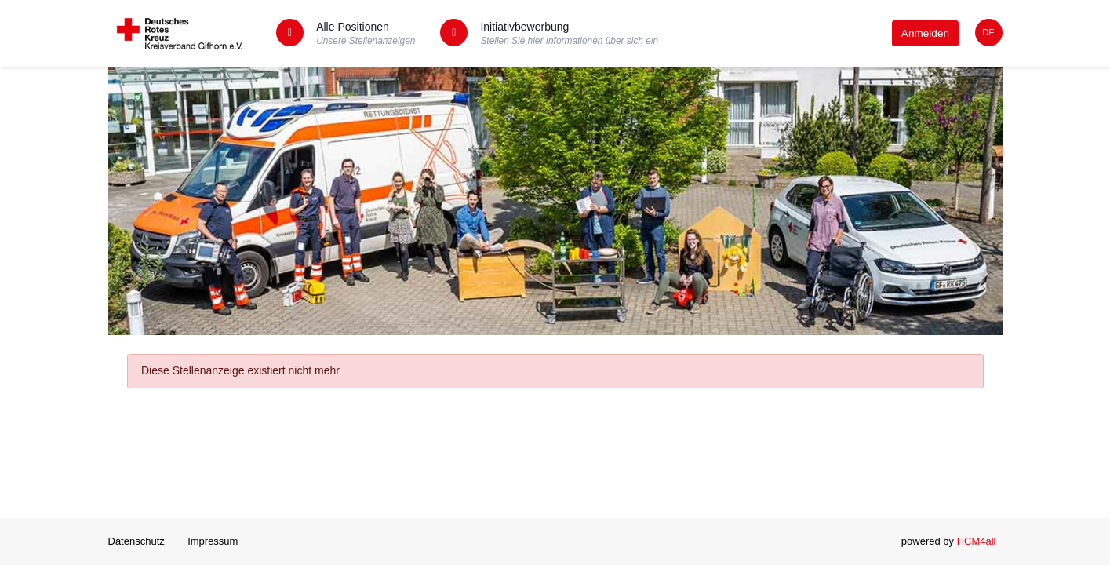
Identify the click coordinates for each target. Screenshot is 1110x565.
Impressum (212, 541)
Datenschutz (136, 541)
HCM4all (976, 541)
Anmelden (925, 33)
